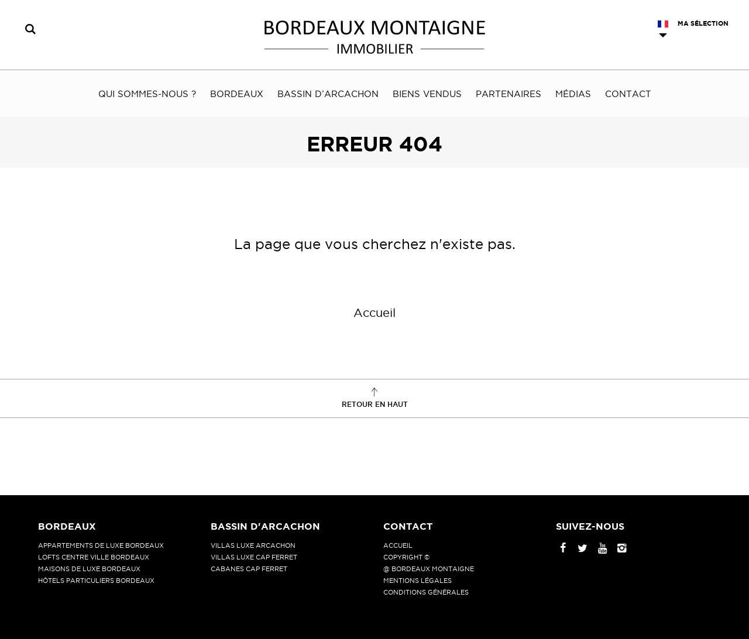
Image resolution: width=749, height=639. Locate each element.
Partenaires (508, 94)
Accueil (374, 312)
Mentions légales (417, 580)
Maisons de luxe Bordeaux (89, 568)
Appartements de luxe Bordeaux (101, 545)
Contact (628, 94)
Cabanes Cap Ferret (249, 568)
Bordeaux (236, 94)
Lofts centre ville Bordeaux (93, 557)
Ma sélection (703, 23)
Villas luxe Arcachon (253, 545)
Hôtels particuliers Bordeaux (96, 580)
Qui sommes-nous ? (147, 94)
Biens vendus (427, 94)
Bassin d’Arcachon (328, 94)
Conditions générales (426, 592)
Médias (573, 94)
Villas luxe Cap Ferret (254, 557)
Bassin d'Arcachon (265, 526)
